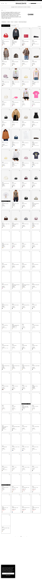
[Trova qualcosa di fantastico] (5, 3)
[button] (37, 3)
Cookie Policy (10, 571)
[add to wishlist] (9, 28)
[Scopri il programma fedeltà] (32, 3)
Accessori (16, 21)
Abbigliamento (4, 21)
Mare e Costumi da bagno (22, 21)
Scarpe (8, 21)
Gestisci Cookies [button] (8, 575)
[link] (15, 536)
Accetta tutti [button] (8, 573)
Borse (12, 21)
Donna (2, 10)
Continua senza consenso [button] (11, 565)
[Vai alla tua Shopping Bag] (40, 3)
